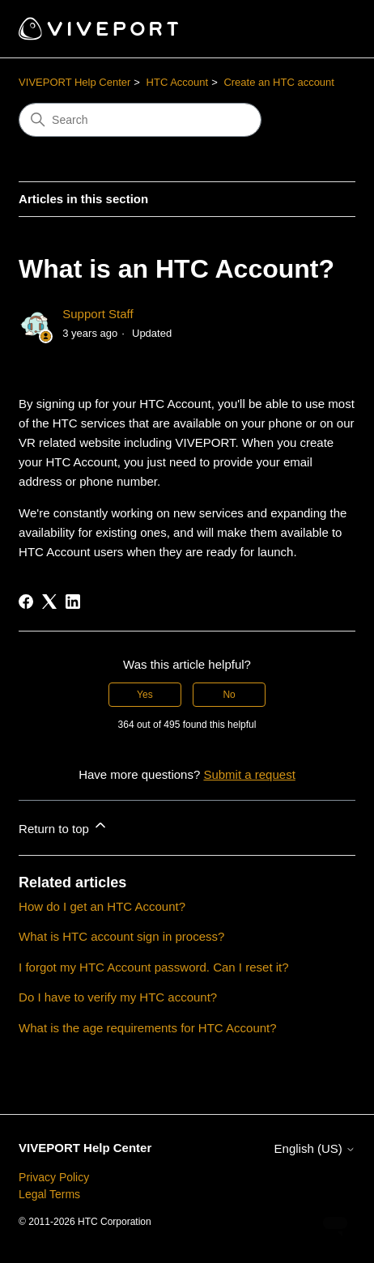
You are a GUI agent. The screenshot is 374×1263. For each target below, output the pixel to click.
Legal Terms (49, 1194)
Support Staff (97, 314)
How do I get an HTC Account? (102, 906)
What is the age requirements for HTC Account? (147, 1028)
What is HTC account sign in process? (121, 936)
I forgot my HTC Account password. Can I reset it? (153, 967)
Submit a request (249, 774)
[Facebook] (26, 601)
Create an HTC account (278, 82)
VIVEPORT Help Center (74, 82)
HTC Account (178, 82)
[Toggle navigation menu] (326, 29)
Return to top (63, 826)
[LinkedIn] (73, 601)
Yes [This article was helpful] (145, 694)
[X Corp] (49, 601)
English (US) (314, 1148)
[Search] (140, 120)
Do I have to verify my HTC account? (118, 997)
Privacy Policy (54, 1177)
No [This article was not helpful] (229, 694)
